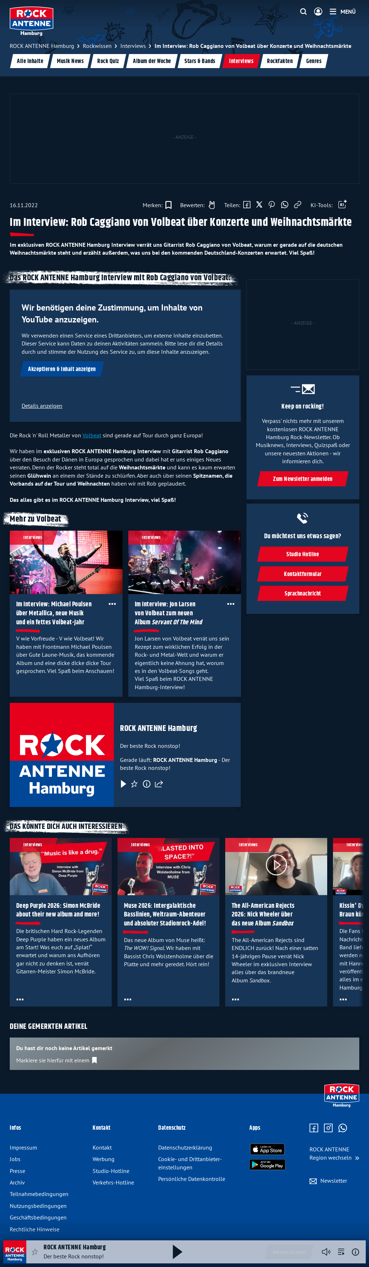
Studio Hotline (303, 554)
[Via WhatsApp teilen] (284, 205)
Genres (313, 61)
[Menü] (342, 11)
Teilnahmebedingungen (39, 1193)
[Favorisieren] (134, 783)
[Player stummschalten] (326, 1252)
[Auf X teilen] (259, 205)
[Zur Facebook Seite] (314, 1128)
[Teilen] (159, 783)
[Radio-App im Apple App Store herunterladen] (267, 1149)
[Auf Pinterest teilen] (271, 205)
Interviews (241, 61)
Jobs (15, 1159)
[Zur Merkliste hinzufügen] (157, 205)
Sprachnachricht (303, 593)
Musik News (70, 61)
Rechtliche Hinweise (34, 1229)
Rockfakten (280, 61)
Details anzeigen (42, 405)
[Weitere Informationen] (355, 1252)
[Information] (147, 783)
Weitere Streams (289, 1253)
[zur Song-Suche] (341, 1252)
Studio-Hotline (111, 1170)
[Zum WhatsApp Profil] (342, 1128)
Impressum (23, 1147)
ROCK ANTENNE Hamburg (158, 728)
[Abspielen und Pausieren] (177, 1251)
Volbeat (92, 435)
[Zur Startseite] (341, 1105)
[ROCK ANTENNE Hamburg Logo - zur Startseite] (31, 21)
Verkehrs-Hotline (113, 1182)
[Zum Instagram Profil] (328, 1128)
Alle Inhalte (30, 61)
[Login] (318, 12)
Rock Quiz (108, 61)
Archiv (17, 1182)
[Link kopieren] (297, 205)
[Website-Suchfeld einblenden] (303, 12)
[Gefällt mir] (196, 205)
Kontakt (102, 1147)
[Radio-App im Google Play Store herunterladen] (267, 1164)
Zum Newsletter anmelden (303, 479)
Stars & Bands (199, 61)
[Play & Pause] (122, 783)
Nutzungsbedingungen (38, 1205)
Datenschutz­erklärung (185, 1147)
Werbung (104, 1159)
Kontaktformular (303, 574)
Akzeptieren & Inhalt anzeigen (62, 369)
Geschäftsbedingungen (38, 1217)
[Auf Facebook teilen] (246, 205)
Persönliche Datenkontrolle (191, 1178)
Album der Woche (152, 61)
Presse (17, 1170)
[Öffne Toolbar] (342, 205)
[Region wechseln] (334, 1153)
